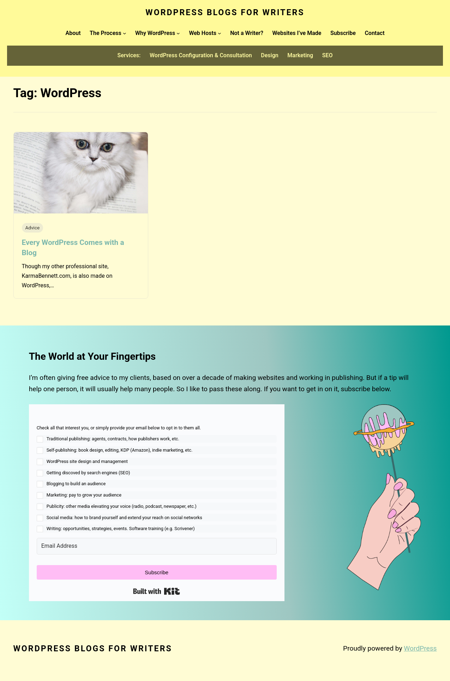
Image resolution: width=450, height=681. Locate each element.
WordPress (420, 648)
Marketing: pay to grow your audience (84, 495)
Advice (32, 227)
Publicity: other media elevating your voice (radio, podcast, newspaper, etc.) (122, 506)
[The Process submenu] (124, 33)
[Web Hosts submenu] (219, 33)
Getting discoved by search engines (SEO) (88, 472)
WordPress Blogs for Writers (224, 12)
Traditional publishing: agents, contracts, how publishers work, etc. (113, 438)
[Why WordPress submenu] (178, 33)
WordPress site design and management (87, 461)
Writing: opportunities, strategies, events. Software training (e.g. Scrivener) (121, 528)
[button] (157, 478)
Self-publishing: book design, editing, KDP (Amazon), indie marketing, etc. (120, 450)
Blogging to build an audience (76, 483)
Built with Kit (156, 591)
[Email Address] (157, 546)
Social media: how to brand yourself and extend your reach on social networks (124, 517)
